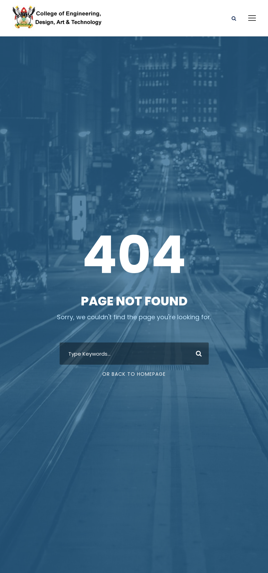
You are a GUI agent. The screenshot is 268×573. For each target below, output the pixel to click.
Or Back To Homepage (134, 374)
